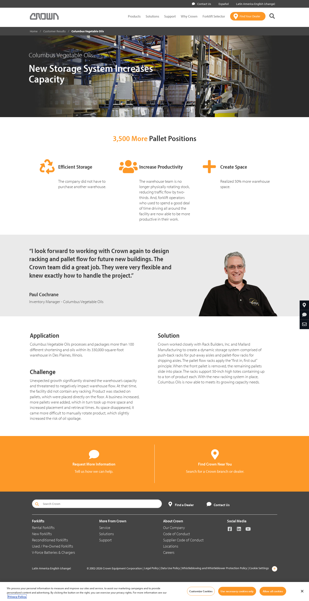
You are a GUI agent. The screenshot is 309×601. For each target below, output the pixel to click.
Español (223, 4)
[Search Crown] (97, 503)
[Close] (302, 591)
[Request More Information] (304, 315)
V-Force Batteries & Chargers (53, 552)
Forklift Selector (214, 16)
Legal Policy (151, 568)
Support (170, 16)
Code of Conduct (176, 533)
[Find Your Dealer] (247, 16)
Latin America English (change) (254, 4)
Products (134, 16)
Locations (170, 546)
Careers (168, 552)
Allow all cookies (273, 591)
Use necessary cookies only (237, 591)
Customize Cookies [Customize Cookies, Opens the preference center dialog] (200, 591)
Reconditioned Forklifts (50, 540)
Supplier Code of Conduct (183, 540)
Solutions (152, 16)
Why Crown (189, 16)
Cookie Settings (259, 568)
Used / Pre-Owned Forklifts (52, 546)
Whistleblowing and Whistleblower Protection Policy (214, 568)
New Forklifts (42, 533)
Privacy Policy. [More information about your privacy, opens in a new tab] (17, 596)
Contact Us (201, 4)
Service (104, 527)
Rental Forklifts (43, 527)
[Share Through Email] (304, 324)
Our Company (174, 527)
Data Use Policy (170, 568)
